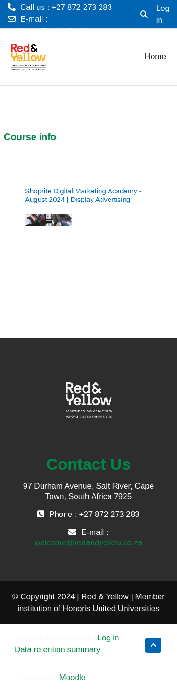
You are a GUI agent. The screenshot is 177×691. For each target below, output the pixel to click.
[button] (144, 14)
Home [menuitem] (155, 56)
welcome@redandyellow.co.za (62, 31)
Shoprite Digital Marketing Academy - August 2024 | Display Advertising (83, 195)
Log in (162, 14)
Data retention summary (57, 649)
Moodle (72, 677)
